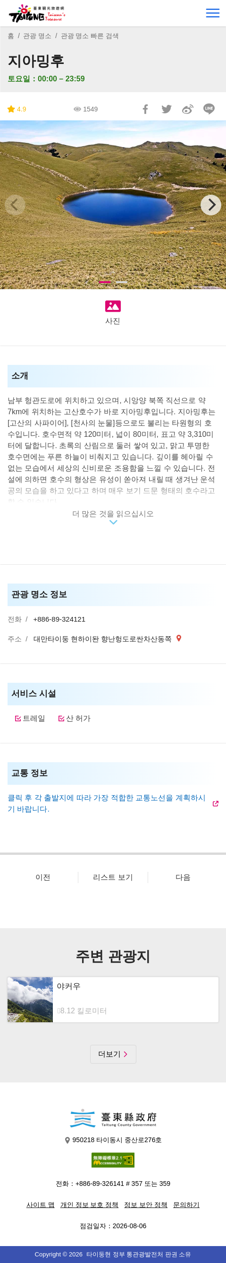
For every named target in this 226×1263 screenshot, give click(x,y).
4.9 (17, 109)
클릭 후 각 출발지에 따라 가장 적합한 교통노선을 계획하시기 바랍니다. (107, 803)
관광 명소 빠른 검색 (90, 35)
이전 (42, 877)
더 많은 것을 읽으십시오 (113, 514)
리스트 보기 (113, 877)
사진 (112, 321)
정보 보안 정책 (145, 1204)
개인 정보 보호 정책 (89, 1204)
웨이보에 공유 (187, 109)
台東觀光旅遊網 (37, 13)
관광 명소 (37, 35)
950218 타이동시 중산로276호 (113, 1140)
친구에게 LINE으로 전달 (209, 109)
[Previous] (15, 205)
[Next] (211, 205)
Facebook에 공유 (145, 109)
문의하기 (186, 1204)
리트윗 (166, 109)
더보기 (109, 1054)
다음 (183, 877)
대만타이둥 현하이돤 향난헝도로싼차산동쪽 (103, 639)
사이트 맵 (40, 1204)
